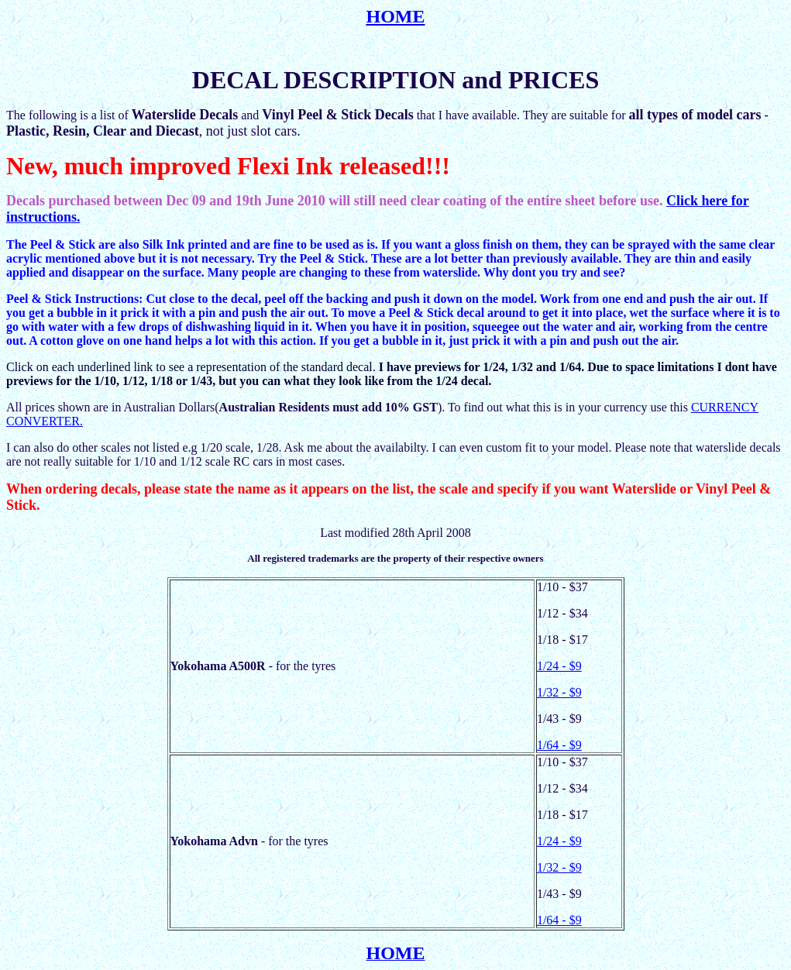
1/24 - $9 (559, 665)
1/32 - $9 (559, 692)
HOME (395, 16)
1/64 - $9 (559, 745)
